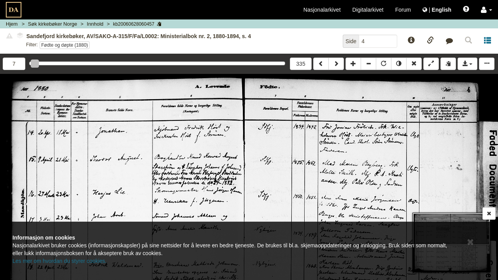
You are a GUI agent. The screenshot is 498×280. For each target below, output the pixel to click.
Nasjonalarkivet (322, 10)
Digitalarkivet (368, 10)
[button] (486, 9)
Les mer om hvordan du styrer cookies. (59, 261)
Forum (403, 10)
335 (300, 64)
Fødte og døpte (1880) (64, 45)
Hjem (12, 24)
